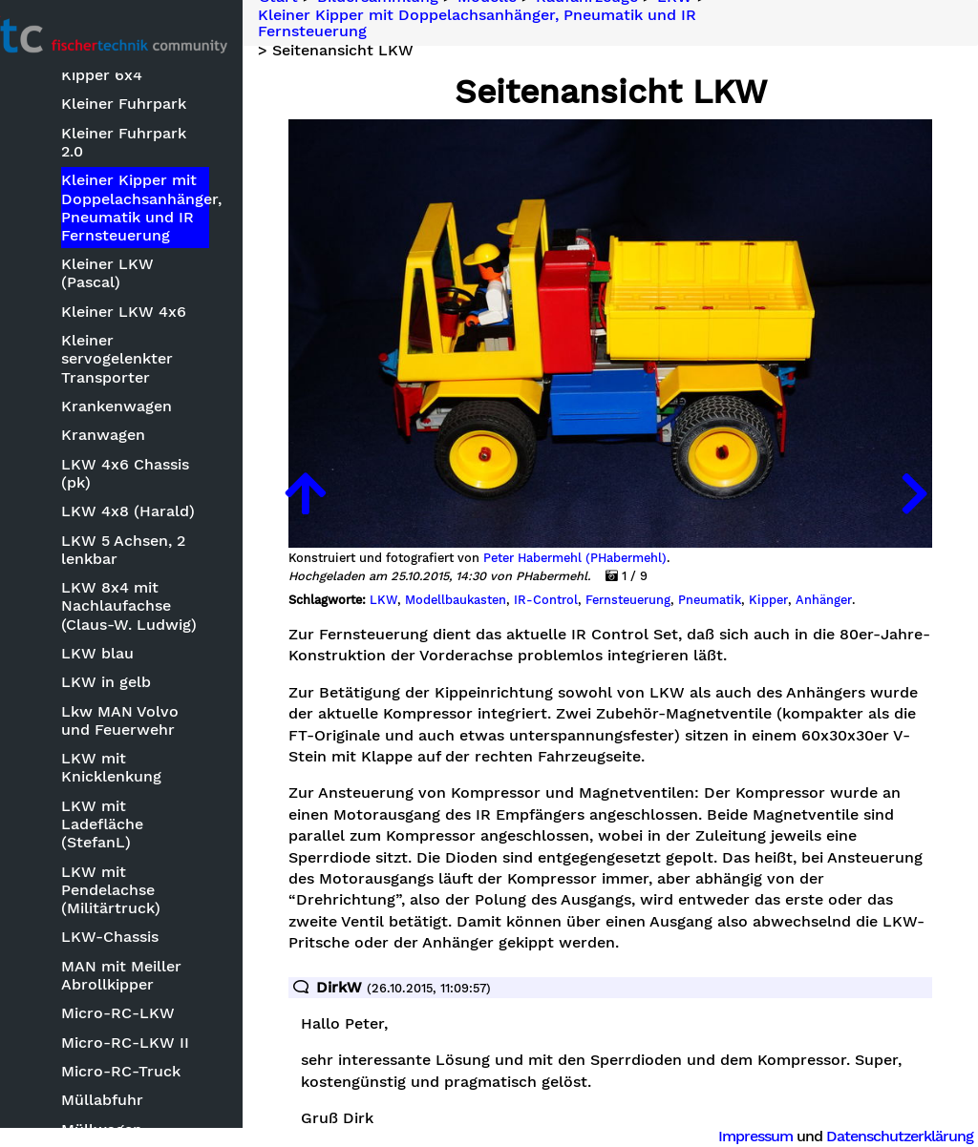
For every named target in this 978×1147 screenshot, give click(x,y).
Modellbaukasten (499, 571)
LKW (427, 571)
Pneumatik (753, 571)
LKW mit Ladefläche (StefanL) (170, 799)
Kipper (812, 571)
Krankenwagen (150, 390)
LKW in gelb (139, 666)
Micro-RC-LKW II (159, 1007)
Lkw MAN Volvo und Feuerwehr (170, 704)
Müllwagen (135, 1095)
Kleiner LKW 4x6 (157, 295)
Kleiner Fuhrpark (157, 124)
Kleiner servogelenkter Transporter (150, 342)
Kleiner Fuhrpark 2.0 (170, 153)
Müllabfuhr (136, 1065)
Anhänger (868, 571)
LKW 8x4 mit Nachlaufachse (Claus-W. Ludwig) (162, 589)
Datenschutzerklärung (899, 1136)
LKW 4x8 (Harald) (161, 495)
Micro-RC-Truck (154, 1037)
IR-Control (590, 571)
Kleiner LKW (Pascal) (173, 266)
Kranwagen (137, 418)
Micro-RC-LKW (151, 979)
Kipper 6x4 (135, 95)
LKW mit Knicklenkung (145, 751)
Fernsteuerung (671, 571)
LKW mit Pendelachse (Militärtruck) (144, 854)
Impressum (755, 1136)
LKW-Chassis (143, 902)
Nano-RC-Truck (153, 1124)
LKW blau (131, 637)
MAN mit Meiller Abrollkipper (155, 941)
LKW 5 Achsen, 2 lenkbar (157, 533)
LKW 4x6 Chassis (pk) (159, 457)
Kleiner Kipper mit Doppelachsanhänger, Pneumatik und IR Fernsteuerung (174, 210)
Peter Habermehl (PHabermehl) (619, 529)
